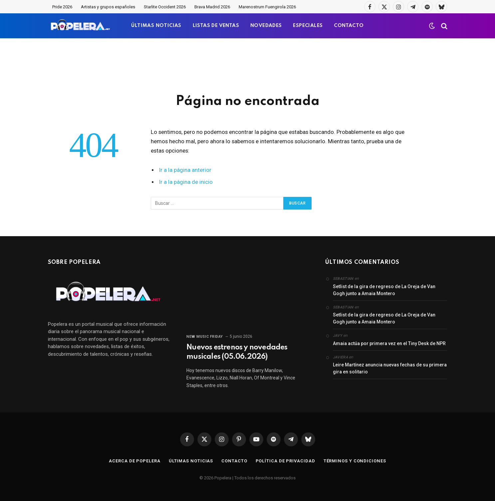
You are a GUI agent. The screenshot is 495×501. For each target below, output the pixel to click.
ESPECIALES (308, 25)
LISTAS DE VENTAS (216, 25)
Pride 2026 (62, 6)
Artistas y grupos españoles (108, 6)
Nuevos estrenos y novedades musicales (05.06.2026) (236, 352)
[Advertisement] (247, 65)
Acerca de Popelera (134, 460)
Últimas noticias (191, 460)
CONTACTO (349, 25)
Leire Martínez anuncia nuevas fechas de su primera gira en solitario (390, 368)
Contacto (234, 460)
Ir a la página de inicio (186, 182)
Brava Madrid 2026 (212, 6)
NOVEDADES (266, 25)
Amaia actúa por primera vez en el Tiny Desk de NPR (389, 343)
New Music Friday (204, 336)
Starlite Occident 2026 (165, 6)
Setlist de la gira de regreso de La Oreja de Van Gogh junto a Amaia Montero (384, 290)
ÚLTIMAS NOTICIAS (156, 25)
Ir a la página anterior (185, 170)
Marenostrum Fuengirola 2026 (267, 6)
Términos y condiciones (355, 460)
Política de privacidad (285, 460)
